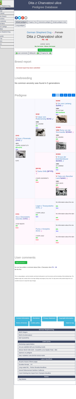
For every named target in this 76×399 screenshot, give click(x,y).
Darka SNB (46, 175)
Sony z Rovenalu (28, 141)
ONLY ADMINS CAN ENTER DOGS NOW (36, 370)
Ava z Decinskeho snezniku (27, 226)
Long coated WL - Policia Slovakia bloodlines (37, 381)
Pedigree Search (6, 16)
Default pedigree (26, 22)
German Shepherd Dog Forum (8, 32)
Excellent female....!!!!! (30, 379)
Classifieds (4, 29)
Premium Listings (6, 26)
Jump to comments (47, 50)
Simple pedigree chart (64, 22)
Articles (3, 47)
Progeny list (51, 53)
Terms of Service (44, 334)
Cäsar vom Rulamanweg (47, 118)
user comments (26, 53)
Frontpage (4, 11)
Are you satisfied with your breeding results (36, 361)
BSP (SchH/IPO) (28, 352)
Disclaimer (41, 330)
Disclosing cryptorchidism (31, 358)
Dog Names (27, 393)
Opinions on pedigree (30, 367)
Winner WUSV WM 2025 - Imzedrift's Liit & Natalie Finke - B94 (42, 364)
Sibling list (39, 53)
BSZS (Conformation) (30, 349)
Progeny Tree (37, 22)
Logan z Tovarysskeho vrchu (47, 212)
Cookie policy (58, 334)
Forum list (4, 38)
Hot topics (4, 41)
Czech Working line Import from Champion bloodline (39, 387)
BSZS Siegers (27, 346)
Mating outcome (6, 21)
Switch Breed (5, 13)
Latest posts (5, 36)
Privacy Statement (54, 330)
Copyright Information (28, 334)
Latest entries (5, 18)
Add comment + (26, 274)
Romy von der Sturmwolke (65, 131)
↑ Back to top (69, 339)
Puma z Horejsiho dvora (46, 240)
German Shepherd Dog (8, 3)
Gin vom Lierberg (65, 105)
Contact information (27, 330)
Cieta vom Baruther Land (63, 180)
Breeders (4, 44)
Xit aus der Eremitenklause (63, 161)
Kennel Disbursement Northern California (36, 384)
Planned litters (5, 23)
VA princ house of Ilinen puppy (32, 376)
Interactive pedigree (50, 22)
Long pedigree (25, 25)
